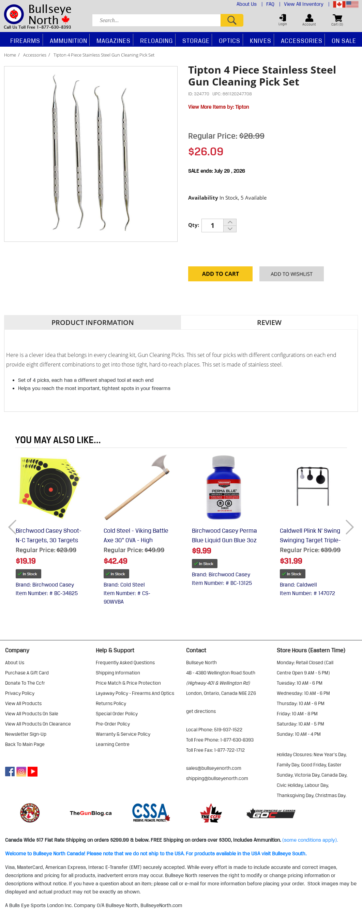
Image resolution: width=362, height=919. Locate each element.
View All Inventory (307, 4)
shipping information (118, 672)
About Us (250, 4)
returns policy (111, 703)
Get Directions (201, 711)
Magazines (113, 40)
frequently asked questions (125, 662)
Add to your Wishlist (291, 275)
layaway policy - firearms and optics (135, 693)
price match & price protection (128, 683)
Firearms (25, 40)
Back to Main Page (25, 744)
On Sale (344, 40)
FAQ (273, 4)
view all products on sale (31, 713)
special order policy (117, 713)
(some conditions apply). (310, 840)
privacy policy (19, 693)
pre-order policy (113, 724)
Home (10, 55)
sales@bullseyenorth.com (213, 768)
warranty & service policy (123, 734)
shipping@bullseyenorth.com (217, 778)
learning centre (113, 744)
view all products (23, 703)
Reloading (156, 40)
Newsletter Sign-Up (25, 734)
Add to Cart (220, 275)
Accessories (34, 55)
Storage (196, 40)
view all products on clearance (38, 724)
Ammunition (68, 40)
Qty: (193, 224)
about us (14, 662)
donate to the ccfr (25, 683)
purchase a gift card (27, 672)
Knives (260, 40)
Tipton (242, 107)
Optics (229, 40)
